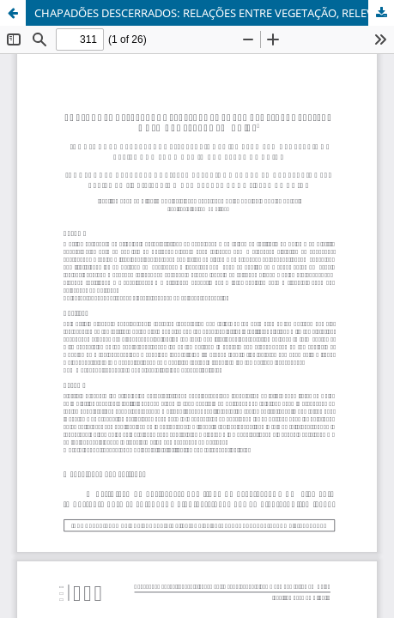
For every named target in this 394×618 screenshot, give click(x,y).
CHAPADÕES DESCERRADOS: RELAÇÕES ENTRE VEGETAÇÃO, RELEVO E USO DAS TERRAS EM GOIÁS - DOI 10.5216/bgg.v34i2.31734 (214, 13)
